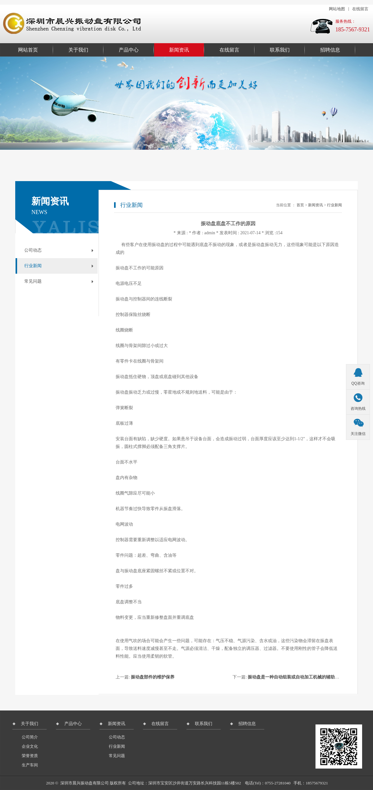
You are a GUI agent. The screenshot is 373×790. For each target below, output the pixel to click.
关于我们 (78, 50)
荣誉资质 (30, 755)
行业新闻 (33, 265)
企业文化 (30, 746)
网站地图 (337, 9)
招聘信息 (330, 50)
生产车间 (30, 765)
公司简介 (30, 737)
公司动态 (33, 250)
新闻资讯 (179, 50)
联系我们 (280, 50)
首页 (300, 205)
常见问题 (33, 281)
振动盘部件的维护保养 (152, 677)
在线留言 (360, 9)
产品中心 (129, 50)
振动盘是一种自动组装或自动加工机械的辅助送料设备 (300, 677)
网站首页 (28, 50)
